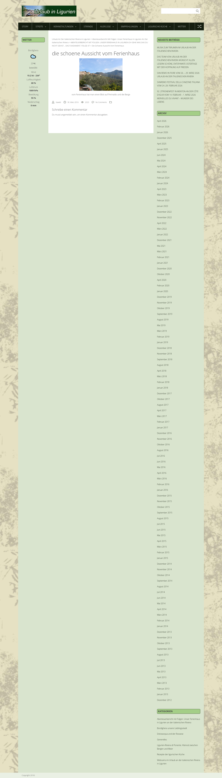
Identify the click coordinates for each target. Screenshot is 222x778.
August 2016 (162, 450)
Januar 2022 (162, 234)
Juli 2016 (161, 455)
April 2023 (161, 189)
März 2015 (162, 546)
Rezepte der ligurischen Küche (170, 754)
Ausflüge (107, 26)
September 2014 (164, 580)
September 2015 (164, 512)
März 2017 (162, 416)
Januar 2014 (162, 626)
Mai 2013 (161, 671)
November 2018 (164, 353)
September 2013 (164, 648)
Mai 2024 (161, 160)
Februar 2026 (163, 126)
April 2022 (161, 223)
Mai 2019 (161, 325)
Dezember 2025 (164, 138)
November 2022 (164, 217)
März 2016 (162, 478)
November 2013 (164, 637)
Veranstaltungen (64, 26)
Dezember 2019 (164, 297)
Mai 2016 (161, 467)
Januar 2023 (162, 206)
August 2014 (162, 586)
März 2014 (162, 614)
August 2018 (162, 365)
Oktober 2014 (163, 575)
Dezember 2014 (164, 563)
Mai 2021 (161, 245)
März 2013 (162, 683)
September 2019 (164, 314)
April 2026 (161, 121)
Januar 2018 (162, 387)
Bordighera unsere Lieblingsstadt (172, 728)
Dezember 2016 (164, 433)
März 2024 (162, 172)
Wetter (182, 26)
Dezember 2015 (164, 495)
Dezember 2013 (164, 632)
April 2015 (161, 541)
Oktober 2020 (163, 274)
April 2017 (161, 410)
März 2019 (162, 331)
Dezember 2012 (164, 700)
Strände (88, 26)
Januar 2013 (162, 694)
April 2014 (161, 609)
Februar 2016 (163, 484)
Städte (41, 26)
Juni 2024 (161, 155)
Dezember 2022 (164, 211)
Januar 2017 (162, 427)
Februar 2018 (163, 382)
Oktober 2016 (163, 444)
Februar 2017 (163, 421)
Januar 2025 (162, 149)
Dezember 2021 (164, 240)
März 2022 (162, 228)
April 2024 (161, 166)
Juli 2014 (161, 592)
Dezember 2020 (164, 268)
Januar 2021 (162, 262)
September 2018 (164, 359)
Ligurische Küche (159, 26)
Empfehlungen (131, 26)
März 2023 (162, 194)
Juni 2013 (161, 666)
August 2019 (162, 319)
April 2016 (161, 473)
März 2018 (162, 376)
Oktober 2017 (163, 399)
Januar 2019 (162, 342)
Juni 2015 (161, 529)
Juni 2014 (161, 597)
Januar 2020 (162, 291)
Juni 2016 (161, 461)
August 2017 (162, 404)
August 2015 (162, 518)
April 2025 (161, 143)
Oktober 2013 (163, 643)
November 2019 (164, 302)
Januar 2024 (162, 183)
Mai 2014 (161, 603)
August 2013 (162, 654)
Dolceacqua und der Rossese (170, 733)
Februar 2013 (163, 688)
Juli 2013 (161, 660)
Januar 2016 (162, 490)
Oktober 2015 (163, 507)
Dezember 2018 (164, 348)
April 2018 (161, 370)
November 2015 (164, 501)
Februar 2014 (163, 620)
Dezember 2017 (164, 393)
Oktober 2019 (163, 308)
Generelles (162, 739)
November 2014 (164, 569)
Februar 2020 (163, 285)
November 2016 (164, 439)
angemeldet (66, 114)
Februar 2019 (163, 336)
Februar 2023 (163, 200)
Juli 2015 (161, 524)
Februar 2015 (163, 552)
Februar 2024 (163, 177)
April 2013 (161, 677)
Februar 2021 (163, 257)
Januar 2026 (162, 132)
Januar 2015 (162, 558)
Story (25, 26)
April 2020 (161, 280)
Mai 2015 (161, 535)
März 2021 (162, 251)
